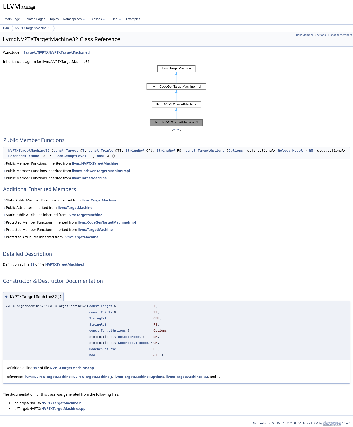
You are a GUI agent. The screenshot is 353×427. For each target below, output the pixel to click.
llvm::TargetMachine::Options (139, 376)
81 (32, 264)
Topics (54, 19)
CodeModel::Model (24, 156)
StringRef (135, 150)
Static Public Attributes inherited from (52, 215)
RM (311, 150)
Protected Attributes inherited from (50, 237)
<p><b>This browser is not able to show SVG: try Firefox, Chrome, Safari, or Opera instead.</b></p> (176, 95)
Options (235, 150)
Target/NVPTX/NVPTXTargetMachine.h (57, 52)
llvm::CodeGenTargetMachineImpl (101, 170)
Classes (98, 19)
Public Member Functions (310, 35)
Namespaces (74, 19)
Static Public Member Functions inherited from (59, 200)
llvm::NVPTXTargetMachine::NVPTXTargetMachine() (68, 376)
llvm (6, 28)
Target (72, 150)
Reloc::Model (290, 150)
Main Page (12, 19)
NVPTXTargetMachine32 (32, 28)
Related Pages (34, 19)
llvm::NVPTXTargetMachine (95, 163)
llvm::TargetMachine (89, 178)
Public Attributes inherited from (47, 207)
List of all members (340, 35)
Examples (133, 19)
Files (116, 19)
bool (101, 156)
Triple (107, 150)
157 (36, 367)
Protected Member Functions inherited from (69, 222)
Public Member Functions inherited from (60, 163)
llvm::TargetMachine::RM (187, 376)
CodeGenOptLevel (71, 156)
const (58, 150)
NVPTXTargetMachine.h (65, 264)
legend (176, 129)
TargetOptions (211, 150)
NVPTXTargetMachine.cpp (72, 367)
